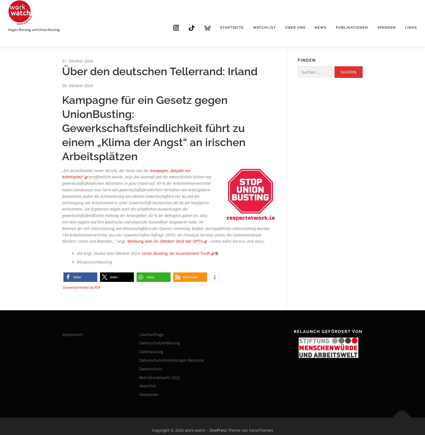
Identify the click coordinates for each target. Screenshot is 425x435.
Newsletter (149, 394)
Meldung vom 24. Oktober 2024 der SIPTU (165, 241)
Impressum (72, 334)
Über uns (295, 27)
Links (411, 27)
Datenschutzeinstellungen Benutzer (172, 360)
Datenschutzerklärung (159, 342)
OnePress (218, 430)
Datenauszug (151, 351)
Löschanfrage (151, 334)
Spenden (386, 27)
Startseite (232, 27)
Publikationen (352, 27)
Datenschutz (150, 368)
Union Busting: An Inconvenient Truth (176, 253)
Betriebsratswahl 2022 (159, 377)
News (321, 27)
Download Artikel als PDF (82, 287)
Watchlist (264, 27)
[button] (80, 277)
